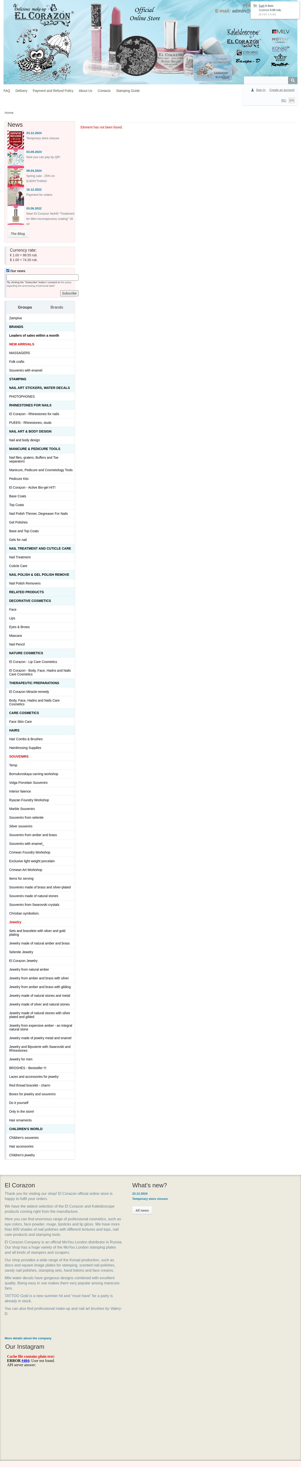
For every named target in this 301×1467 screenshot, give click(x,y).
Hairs (14, 730)
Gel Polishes (18, 522)
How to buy (119, 1394)
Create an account (281, 90)
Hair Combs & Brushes (26, 739)
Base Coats (17, 496)
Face (12, 609)
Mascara (15, 635)
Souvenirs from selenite (26, 817)
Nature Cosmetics (26, 653)
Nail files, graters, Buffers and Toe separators (34, 459)
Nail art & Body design (30, 431)
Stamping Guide (128, 91)
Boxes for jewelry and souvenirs (32, 1094)
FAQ (7, 91)
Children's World (26, 1129)
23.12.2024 (34, 133)
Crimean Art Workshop (25, 870)
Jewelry (15, 922)
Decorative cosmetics (30, 601)
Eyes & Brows (19, 627)
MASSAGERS (19, 353)
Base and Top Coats (24, 531)
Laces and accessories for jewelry (34, 1077)
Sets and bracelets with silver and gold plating (37, 932)
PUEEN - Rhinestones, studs (30, 423)
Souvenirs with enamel (25, 370)
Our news (15, 271)
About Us (85, 91)
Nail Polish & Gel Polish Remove (39, 574)
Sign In (260, 90)
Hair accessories (21, 1146)
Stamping (17, 379)
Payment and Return (125, 1410)
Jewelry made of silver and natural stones (39, 1004)
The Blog (18, 234)
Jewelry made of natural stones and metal (39, 995)
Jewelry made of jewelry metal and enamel (40, 1038)
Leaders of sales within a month (34, 335)
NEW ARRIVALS (21, 344)
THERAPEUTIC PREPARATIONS (34, 683)
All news (121, 1210)
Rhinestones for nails (30, 405)
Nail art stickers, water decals (39, 388)
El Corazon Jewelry (23, 961)
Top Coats (16, 505)
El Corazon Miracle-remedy (29, 692)
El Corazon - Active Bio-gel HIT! (32, 487)
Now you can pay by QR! (43, 157)
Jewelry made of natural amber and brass (39, 943)
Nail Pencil (17, 644)
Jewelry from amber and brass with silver (39, 978)
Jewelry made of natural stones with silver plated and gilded (39, 1015)
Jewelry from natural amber (29, 969)
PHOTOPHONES (22, 396)
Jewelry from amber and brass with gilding (40, 987)
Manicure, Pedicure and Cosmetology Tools (41, 470)
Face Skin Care (20, 721)
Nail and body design (24, 440)
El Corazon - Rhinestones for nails (34, 414)
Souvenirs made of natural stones (33, 896)
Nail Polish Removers (25, 583)
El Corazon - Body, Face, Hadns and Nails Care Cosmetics (40, 672)
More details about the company (28, 1359)
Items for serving (21, 878)
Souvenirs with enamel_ (26, 844)
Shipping (117, 1402)
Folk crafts (16, 362)
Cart (261, 6)
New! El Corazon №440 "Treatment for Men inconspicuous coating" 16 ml (50, 219)
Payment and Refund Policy (53, 91)
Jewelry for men (20, 1059)
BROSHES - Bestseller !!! (27, 1068)
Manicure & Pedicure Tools (34, 449)
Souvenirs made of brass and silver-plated (40, 887)
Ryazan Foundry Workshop (29, 800)
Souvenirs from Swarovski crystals (34, 905)
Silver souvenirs (20, 826)
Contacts (104, 91)
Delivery (22, 91)
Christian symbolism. (24, 913)
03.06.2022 (34, 208)
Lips (12, 618)
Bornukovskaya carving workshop (33, 774)
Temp (13, 765)
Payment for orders (39, 194)
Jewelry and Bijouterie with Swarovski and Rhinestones (40, 1048)
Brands (16, 327)
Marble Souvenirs (22, 809)
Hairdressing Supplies (25, 748)
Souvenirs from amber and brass (33, 835)
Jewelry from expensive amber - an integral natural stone (40, 1027)
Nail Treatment (20, 557)
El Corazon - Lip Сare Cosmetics (33, 662)
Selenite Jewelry (21, 952)
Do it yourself (18, 1103)
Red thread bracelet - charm (29, 1085)
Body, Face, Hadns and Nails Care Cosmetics (34, 702)
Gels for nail (18, 540)
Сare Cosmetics (24, 713)
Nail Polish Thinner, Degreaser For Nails (38, 513)
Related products (26, 592)
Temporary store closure (42, 138)
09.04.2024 (34, 170)
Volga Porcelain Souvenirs (28, 783)
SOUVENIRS (18, 756)
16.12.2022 (34, 189)
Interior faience (20, 791)
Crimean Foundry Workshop (29, 852)
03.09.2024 (34, 152)
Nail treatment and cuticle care (40, 548)
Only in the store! (21, 1111)
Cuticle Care (18, 566)
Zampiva (15, 318)
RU (283, 100)
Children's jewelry (22, 1155)
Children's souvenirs (24, 1138)
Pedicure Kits (18, 479)
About (115, 1418)
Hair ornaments (20, 1120)
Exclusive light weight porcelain (32, 861)
